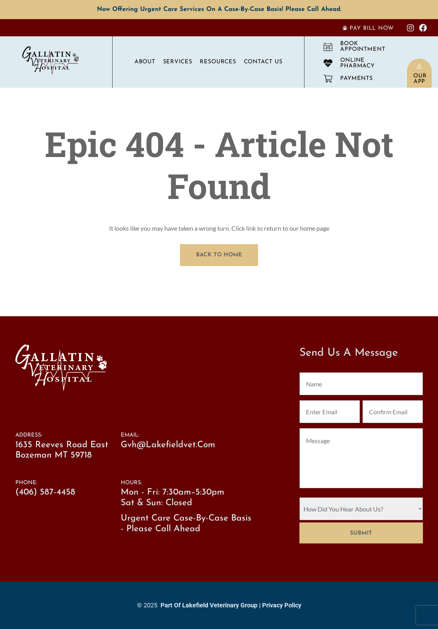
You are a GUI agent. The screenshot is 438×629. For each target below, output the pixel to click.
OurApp (420, 79)
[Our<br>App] (419, 66)
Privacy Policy (281, 605)
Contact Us (263, 62)
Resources (218, 62)
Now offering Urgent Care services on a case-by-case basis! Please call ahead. (219, 9)
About (145, 62)
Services (177, 62)
